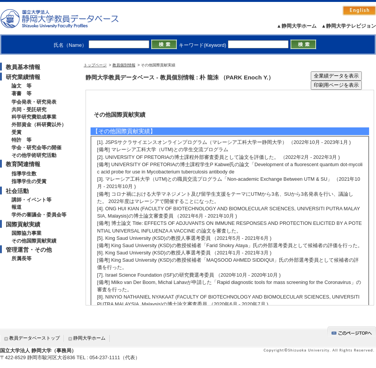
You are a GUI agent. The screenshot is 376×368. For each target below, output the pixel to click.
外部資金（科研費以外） (39, 124)
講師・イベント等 (31, 200)
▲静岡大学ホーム (297, 26)
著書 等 (21, 93)
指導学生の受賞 (29, 181)
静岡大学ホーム (89, 338)
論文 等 (21, 86)
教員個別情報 (123, 65)
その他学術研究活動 (34, 155)
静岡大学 (67, 18)
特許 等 (21, 140)
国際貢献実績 (23, 224)
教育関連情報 (23, 164)
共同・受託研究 (29, 109)
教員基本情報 (23, 67)
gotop (352, 332)
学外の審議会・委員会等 (39, 215)
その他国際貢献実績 (34, 241)
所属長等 (21, 258)
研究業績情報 (23, 77)
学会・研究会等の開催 (36, 147)
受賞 (16, 132)
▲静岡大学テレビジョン (348, 26)
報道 (16, 207)
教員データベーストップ (34, 338)
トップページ (95, 65)
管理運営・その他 (29, 249)
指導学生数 (24, 174)
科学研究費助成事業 (34, 117)
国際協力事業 (26, 233)
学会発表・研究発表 (34, 102)
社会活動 (17, 191)
